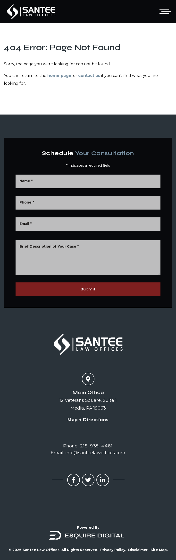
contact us (89, 75)
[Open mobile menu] (164, 11)
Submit (88, 289)
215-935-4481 (96, 446)
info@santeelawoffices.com (95, 452)
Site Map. (159, 550)
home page (59, 75)
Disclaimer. (138, 550)
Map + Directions (87, 419)
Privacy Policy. (113, 550)
